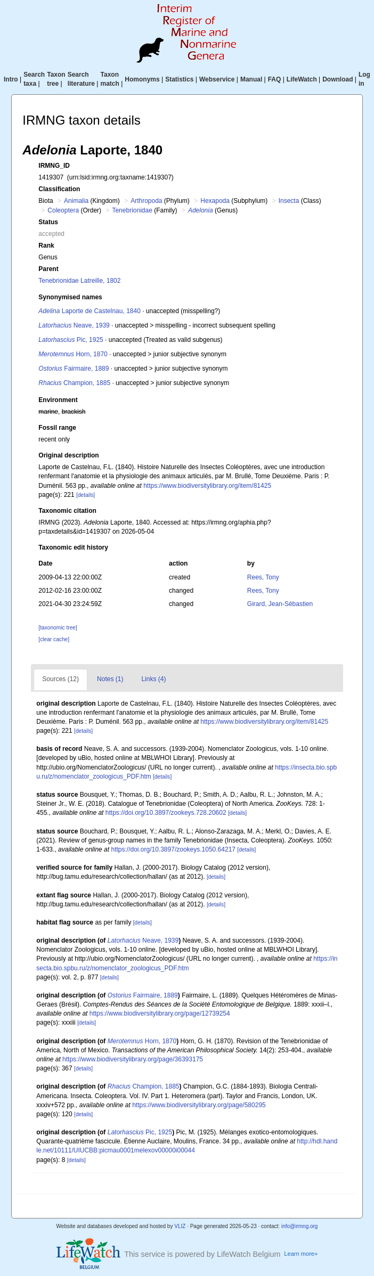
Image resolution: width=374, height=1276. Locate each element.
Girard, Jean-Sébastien (280, 604)
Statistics (179, 79)
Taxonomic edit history (73, 547)
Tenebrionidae (132, 210)
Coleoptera (63, 210)
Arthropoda (146, 201)
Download (337, 79)
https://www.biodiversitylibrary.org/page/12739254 (160, 1013)
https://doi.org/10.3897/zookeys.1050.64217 (173, 849)
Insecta (289, 201)
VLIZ (179, 1226)
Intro (11, 79)
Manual (251, 79)
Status (48, 222)
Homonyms (142, 79)
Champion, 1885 (74, 383)
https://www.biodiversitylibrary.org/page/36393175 (132, 1059)
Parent (48, 269)
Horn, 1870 (72, 354)
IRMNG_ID (54, 165)
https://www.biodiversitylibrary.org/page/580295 (199, 1105)
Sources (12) (60, 679)
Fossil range (57, 427)
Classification (59, 189)
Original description (68, 455)
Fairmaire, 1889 (73, 368)
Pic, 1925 (70, 339)
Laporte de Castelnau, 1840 (89, 311)
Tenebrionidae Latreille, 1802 (79, 280)
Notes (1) (110, 679)
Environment (57, 400)
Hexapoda (215, 201)
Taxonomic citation (67, 510)
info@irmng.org (299, 1226)
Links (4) (153, 679)
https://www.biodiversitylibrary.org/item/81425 (207, 485)
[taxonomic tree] (57, 628)
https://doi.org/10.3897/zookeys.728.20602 (165, 812)
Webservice (217, 79)
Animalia (76, 201)
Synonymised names (70, 297)
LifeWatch (302, 79)
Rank (46, 245)
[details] (85, 495)
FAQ (274, 79)
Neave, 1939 (73, 325)
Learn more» (301, 1253)
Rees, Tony (263, 577)
